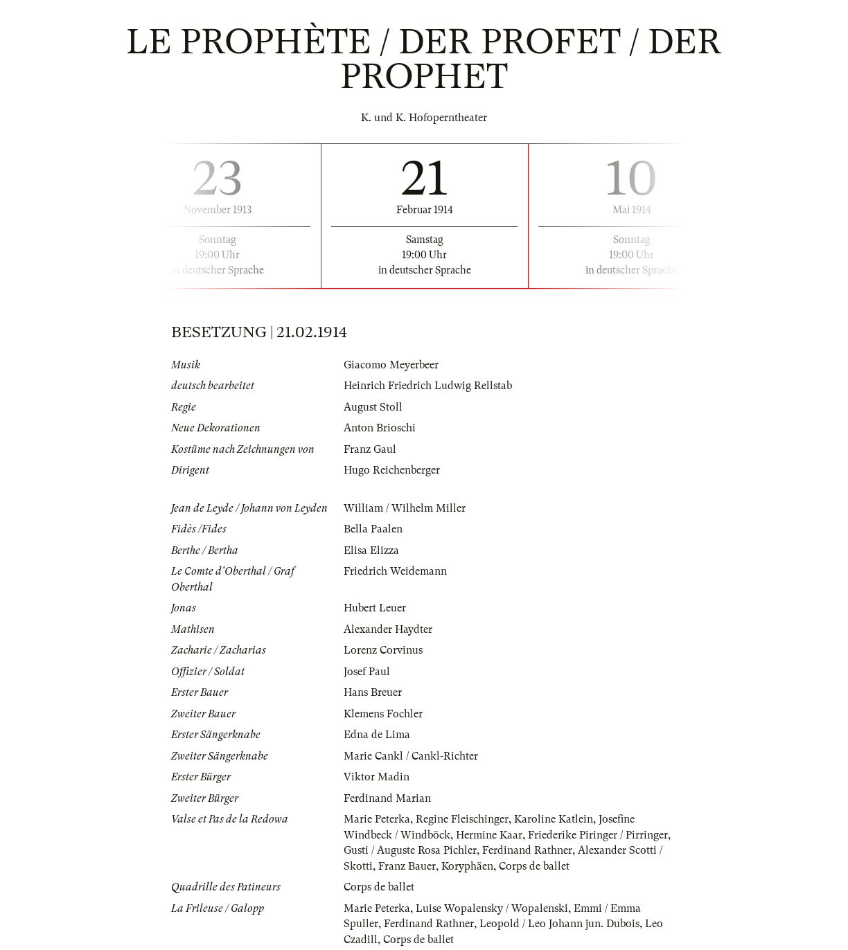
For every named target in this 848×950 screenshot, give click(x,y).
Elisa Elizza (371, 550)
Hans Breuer (373, 692)
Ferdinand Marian (387, 798)
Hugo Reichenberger (392, 470)
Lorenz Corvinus (383, 650)
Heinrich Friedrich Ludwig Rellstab (428, 385)
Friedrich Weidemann (395, 571)
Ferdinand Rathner (527, 850)
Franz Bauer (407, 866)
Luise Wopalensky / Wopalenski (492, 908)
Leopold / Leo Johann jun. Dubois (559, 923)
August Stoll (373, 407)
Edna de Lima (377, 734)
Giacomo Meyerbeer (391, 365)
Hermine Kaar (489, 835)
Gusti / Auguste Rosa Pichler (410, 850)
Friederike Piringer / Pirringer (598, 835)
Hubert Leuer (375, 608)
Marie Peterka (377, 819)
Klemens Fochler (383, 714)
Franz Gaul (370, 449)
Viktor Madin (376, 777)
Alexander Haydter (388, 629)
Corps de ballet (534, 866)
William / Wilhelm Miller (405, 508)
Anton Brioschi (380, 428)
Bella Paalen (373, 529)
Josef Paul (367, 671)
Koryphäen (467, 866)
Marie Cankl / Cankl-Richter (411, 756)
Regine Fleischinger (462, 819)
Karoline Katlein (553, 819)
